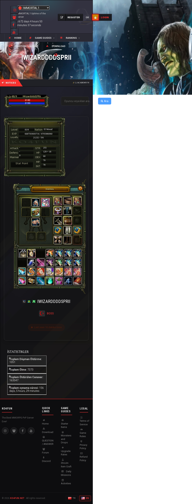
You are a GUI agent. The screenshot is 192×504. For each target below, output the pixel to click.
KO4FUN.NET (17, 498)
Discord (46, 459)
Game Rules (83, 433)
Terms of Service (84, 421)
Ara (104, 101)
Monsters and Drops (66, 437)
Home (45, 422)
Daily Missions (66, 473)
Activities (66, 482)
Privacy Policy (83, 445)
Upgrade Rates (65, 451)
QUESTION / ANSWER (47, 440)
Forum (45, 451)
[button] (40, 38)
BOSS (50, 313)
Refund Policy (84, 457)
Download (47, 431)
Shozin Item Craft (66, 463)
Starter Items (64, 423)
